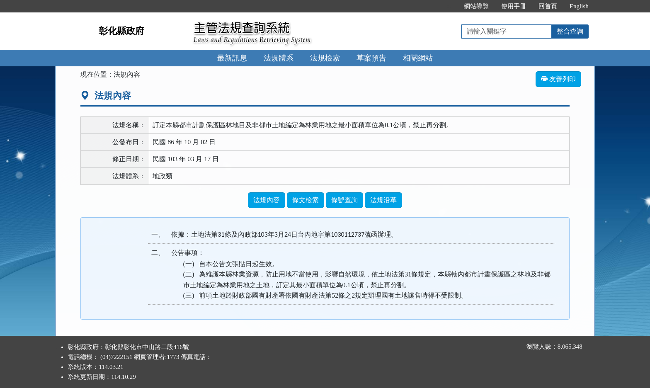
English (579, 6)
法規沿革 (383, 200)
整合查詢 (570, 31)
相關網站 (418, 58)
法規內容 (266, 200)
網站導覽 (476, 6)
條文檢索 (305, 200)
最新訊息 (232, 58)
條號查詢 (344, 200)
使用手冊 (513, 6)
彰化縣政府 (121, 31)
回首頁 (547, 6)
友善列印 (558, 78)
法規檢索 (325, 58)
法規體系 (278, 58)
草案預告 (371, 58)
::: (448, 6)
